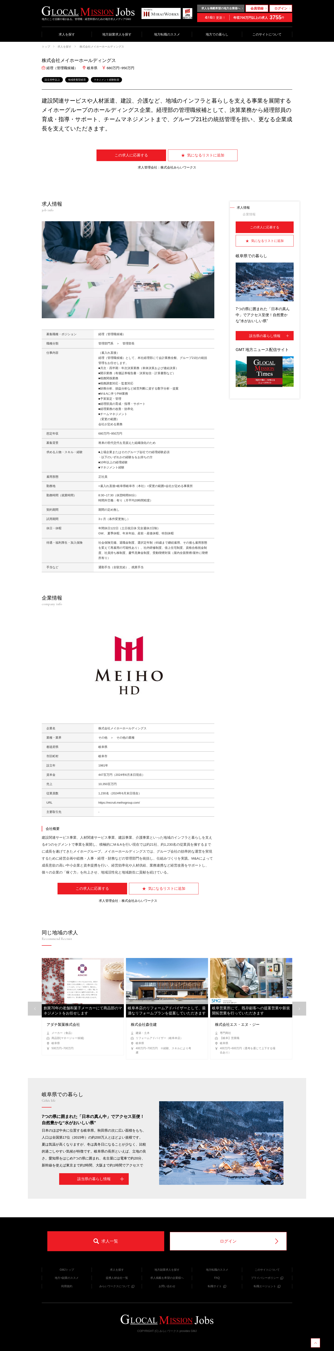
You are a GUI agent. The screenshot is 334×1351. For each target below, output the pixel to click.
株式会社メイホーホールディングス (101, 46)
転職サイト (217, 1286)
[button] (299, 1009)
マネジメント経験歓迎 (106, 79)
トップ (46, 46)
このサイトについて (267, 34)
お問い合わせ (167, 1286)
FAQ (217, 1278)
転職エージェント (267, 1286)
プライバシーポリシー (267, 1278)
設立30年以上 (52, 79)
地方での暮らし (217, 34)
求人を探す (67, 34)
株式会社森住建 (144, 1024)
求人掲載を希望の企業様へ (167, 1278)
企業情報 (249, 214)
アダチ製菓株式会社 (63, 1024)
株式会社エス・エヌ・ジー (237, 1024)
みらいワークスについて (116, 1286)
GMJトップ (67, 1269)
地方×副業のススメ (67, 1278)
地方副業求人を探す (117, 34)
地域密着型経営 (77, 79)
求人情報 (243, 207)
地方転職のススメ (167, 34)
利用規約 (66, 1286)
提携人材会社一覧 (117, 1278)
